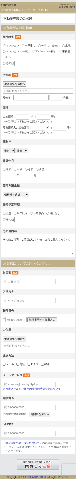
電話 (22, 364)
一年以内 (38, 213)
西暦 (41, 169)
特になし (54, 213)
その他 (10, 63)
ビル (8, 57)
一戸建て (30, 45)
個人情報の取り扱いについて (22, 443)
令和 (30, 169)
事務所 (66, 51)
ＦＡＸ (35, 364)
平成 (19, 169)
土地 (68, 45)
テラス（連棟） (50, 45)
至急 (8, 213)
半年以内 (22, 213)
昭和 (8, 169)
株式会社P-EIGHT (36, 477)
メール (10, 364)
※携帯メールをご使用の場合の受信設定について (32, 388)
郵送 (46, 364)
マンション (12, 45)
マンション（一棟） (18, 51)
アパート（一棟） (45, 51)
